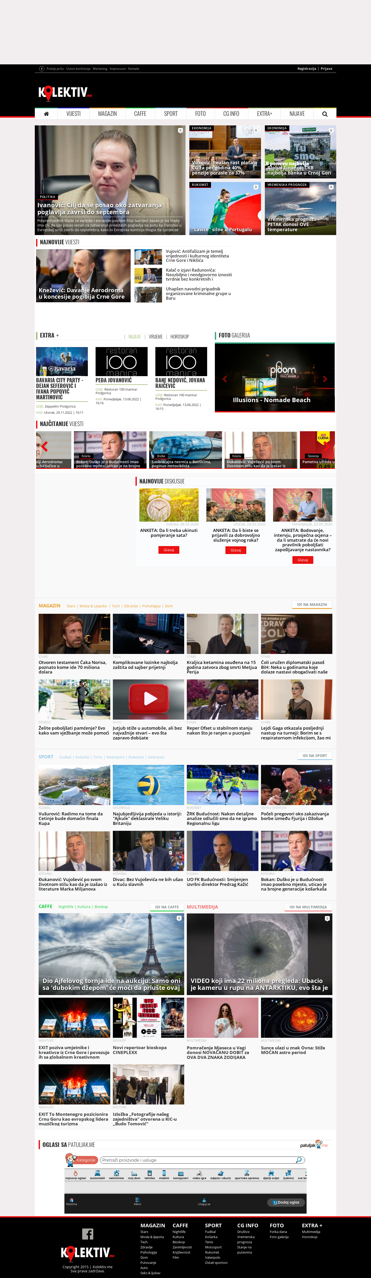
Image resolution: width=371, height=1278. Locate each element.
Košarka (82, 757)
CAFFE (140, 113)
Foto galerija (279, 1236)
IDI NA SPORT (315, 755)
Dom (169, 605)
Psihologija (151, 605)
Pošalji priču (55, 68)
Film (176, 1257)
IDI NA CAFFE (167, 906)
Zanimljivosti (182, 1247)
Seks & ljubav (150, 1273)
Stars (71, 605)
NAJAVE (297, 113)
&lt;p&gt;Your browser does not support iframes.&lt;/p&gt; (185, 1183)
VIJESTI (73, 113)
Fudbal (65, 757)
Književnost (181, 1252)
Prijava (326, 68)
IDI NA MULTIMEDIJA (308, 906)
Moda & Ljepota (94, 605)
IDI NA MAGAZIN (312, 604)
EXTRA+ (264, 113)
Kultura (84, 906)
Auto (144, 1267)
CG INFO (231, 113)
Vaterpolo (156, 757)
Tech (116, 605)
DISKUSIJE (162, 481)
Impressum (118, 68)
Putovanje (148, 1262)
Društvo (243, 1231)
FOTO (200, 113)
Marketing (100, 68)
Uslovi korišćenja (78, 68)
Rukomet (136, 757)
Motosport (115, 757)
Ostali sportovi (216, 1262)
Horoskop (309, 1236)
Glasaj (169, 549)
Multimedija (311, 1231)
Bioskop (101, 906)
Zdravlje (131, 605)
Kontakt (133, 68)
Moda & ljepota (152, 1236)
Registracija (307, 68)
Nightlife (65, 906)
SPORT (171, 113)
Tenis (98, 757)
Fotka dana (278, 1231)
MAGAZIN (107, 113)
